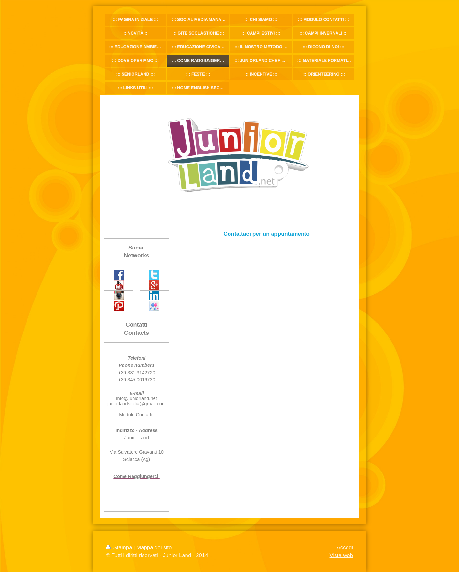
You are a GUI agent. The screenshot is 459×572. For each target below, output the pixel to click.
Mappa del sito (154, 548)
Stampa (119, 548)
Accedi (345, 548)
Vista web (341, 555)
